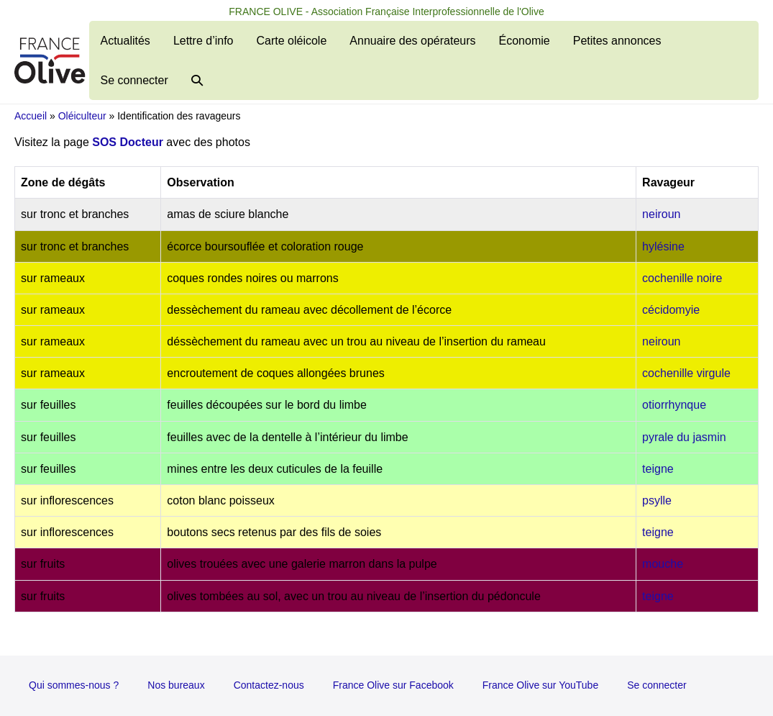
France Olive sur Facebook (393, 685)
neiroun (661, 214)
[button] (197, 80)
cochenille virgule (686, 373)
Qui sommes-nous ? (74, 685)
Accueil (30, 116)
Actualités (125, 41)
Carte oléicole (291, 41)
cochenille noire (682, 278)
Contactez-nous (269, 685)
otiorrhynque (674, 405)
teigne (658, 469)
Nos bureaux (175, 685)
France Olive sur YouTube (540, 685)
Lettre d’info (203, 41)
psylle (657, 500)
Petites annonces (617, 41)
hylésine (663, 246)
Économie (524, 41)
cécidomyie (671, 310)
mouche (662, 564)
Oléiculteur (82, 116)
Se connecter (134, 80)
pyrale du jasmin (684, 437)
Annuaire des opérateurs (412, 41)
